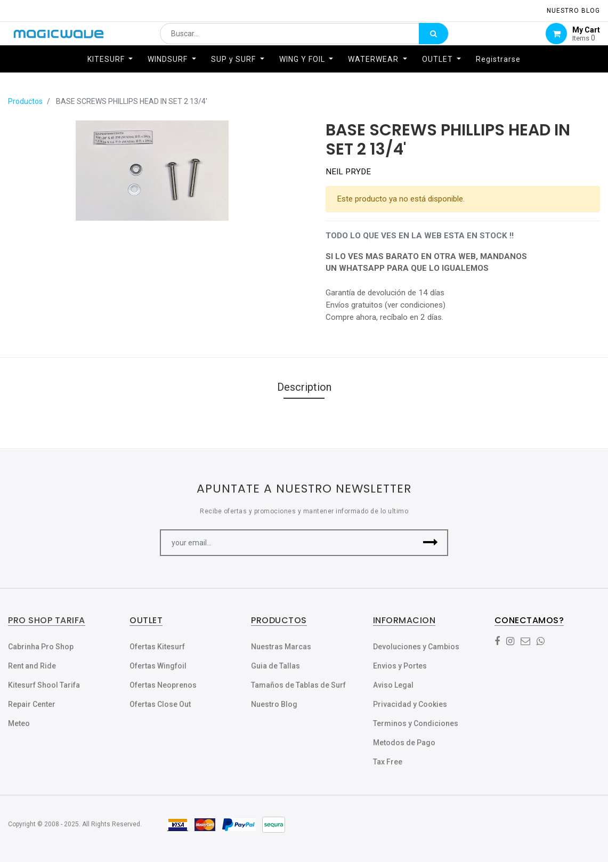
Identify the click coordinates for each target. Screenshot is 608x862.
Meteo (19, 723)
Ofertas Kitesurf (157, 646)
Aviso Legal (393, 685)
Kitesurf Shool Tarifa (44, 685)
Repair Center (31, 704)
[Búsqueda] (433, 40)
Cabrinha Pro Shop (41, 646)
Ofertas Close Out (160, 704)
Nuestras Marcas (281, 646)
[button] (431, 542)
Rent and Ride (32, 666)
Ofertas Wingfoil (158, 666)
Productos (25, 101)
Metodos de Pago (404, 742)
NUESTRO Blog (573, 10)
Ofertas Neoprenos (163, 685)
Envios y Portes (400, 666)
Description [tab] (304, 387)
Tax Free (387, 762)
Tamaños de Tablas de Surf (298, 685)
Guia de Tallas (275, 666)
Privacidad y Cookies (410, 704)
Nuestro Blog (274, 704)
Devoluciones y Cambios (416, 646)
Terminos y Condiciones (415, 723)
